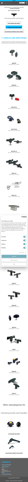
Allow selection (14, 260)
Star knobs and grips (14, 23)
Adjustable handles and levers (14, 31)
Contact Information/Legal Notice (16, 480)
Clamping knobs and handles (18, 7)
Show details (21, 252)
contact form (6, 467)
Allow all (14, 256)
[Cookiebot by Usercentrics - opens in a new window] (21, 217)
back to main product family (14, 10)
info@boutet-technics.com (6, 473)
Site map (7, 480)
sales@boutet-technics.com (6, 465)
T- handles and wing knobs (14, 8)
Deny (14, 264)
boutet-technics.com (8, 7)
